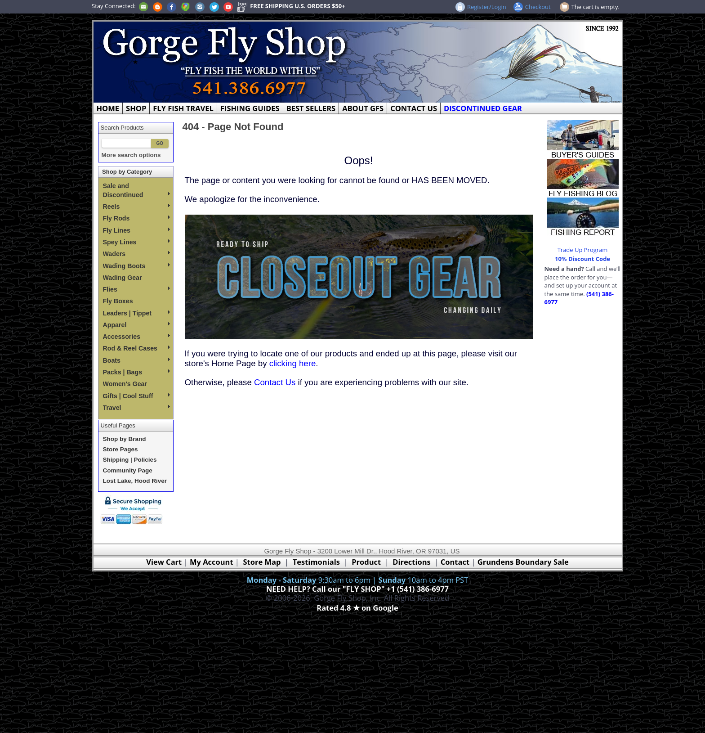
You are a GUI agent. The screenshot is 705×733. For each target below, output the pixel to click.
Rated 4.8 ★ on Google (357, 608)
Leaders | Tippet (136, 313)
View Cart (164, 562)
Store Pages (120, 449)
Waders (136, 253)
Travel (136, 407)
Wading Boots (136, 266)
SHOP (136, 108)
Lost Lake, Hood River (135, 480)
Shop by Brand (124, 439)
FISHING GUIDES (250, 108)
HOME (108, 108)
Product (366, 562)
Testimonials (316, 562)
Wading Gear (122, 277)
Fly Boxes (118, 301)
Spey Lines (136, 242)
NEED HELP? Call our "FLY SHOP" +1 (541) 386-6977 (357, 589)
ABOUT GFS (363, 108)
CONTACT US (413, 108)
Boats (136, 360)
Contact (456, 562)
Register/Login (486, 7)
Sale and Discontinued (136, 190)
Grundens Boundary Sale (523, 562)
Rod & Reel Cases (136, 348)
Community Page (127, 470)
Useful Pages (118, 425)
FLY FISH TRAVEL (183, 108)
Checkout (538, 7)
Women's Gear (125, 383)
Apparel (136, 324)
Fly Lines (136, 230)
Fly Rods (136, 218)
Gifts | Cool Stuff (136, 396)
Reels (136, 206)
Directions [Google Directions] (411, 562)
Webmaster (357, 618)
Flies (136, 289)
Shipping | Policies (130, 459)
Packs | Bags (136, 372)
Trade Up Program (583, 250)
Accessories (136, 336)
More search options (131, 155)
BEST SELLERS (310, 108)
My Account (211, 562)
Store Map (262, 562)
